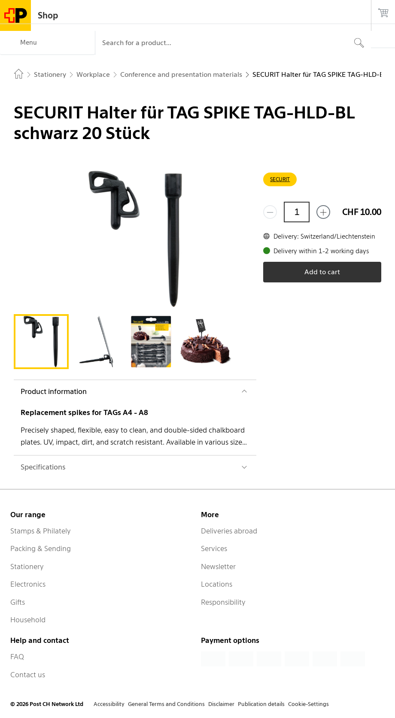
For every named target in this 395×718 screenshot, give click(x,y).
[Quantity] (297, 212)
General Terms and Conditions (166, 704)
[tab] (41, 341)
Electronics (28, 584)
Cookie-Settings (308, 704)
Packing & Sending (40, 548)
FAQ (17, 656)
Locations (216, 584)
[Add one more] (323, 212)
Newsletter (218, 566)
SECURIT (280, 179)
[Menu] (47, 43)
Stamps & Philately (40, 531)
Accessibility (109, 704)
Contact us (27, 674)
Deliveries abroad (229, 531)
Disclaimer (221, 704)
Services (214, 548)
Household (28, 619)
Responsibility (223, 602)
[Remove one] (270, 212)
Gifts (17, 602)
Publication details (261, 704)
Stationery (27, 566)
